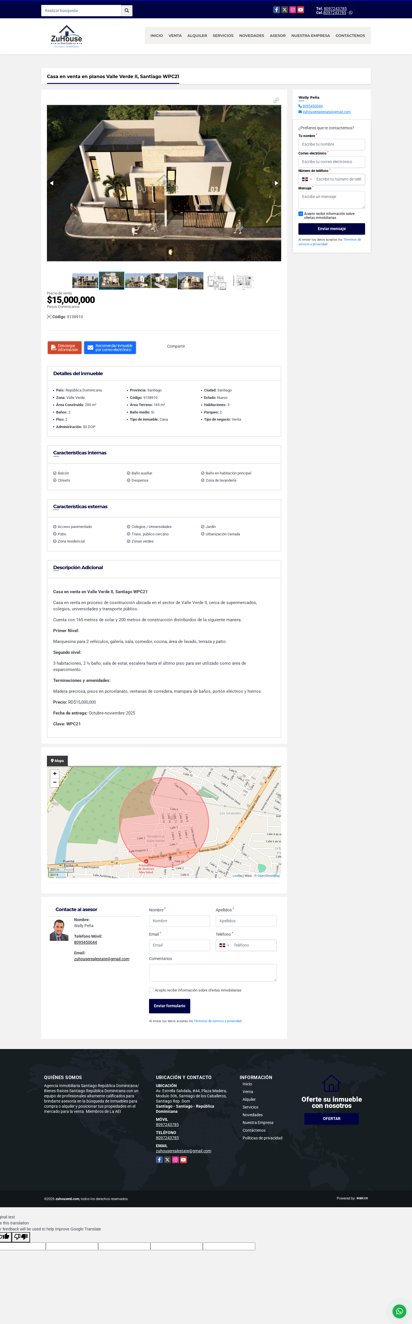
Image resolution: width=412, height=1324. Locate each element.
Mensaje (305, 188)
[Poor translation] (21, 1237)
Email (155, 934)
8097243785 (335, 8)
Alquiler (197, 35)
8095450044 (85, 942)
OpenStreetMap (269, 875)
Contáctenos (350, 35)
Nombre (157, 909)
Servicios (223, 35)
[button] (276, 100)
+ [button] (55, 774)
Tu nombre (307, 135)
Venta (175, 35)
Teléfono (224, 934)
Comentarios (160, 958)
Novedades (251, 35)
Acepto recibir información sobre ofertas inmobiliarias (198, 990)
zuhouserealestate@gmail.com (101, 959)
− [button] (55, 783)
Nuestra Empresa (311, 35)
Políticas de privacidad (262, 1138)
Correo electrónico (313, 153)
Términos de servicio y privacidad (217, 1021)
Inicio (156, 35)
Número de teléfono (314, 170)
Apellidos (225, 909)
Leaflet (237, 875)
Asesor (278, 35)
